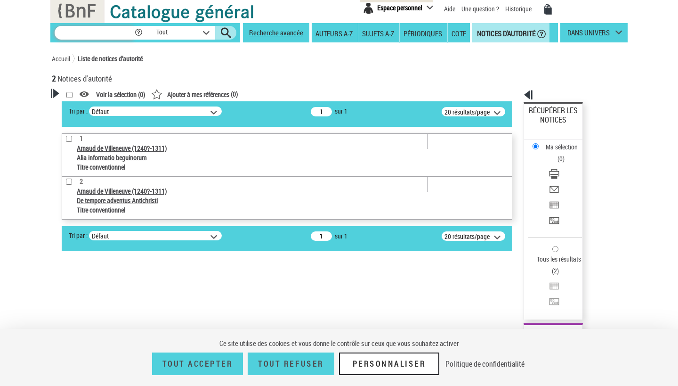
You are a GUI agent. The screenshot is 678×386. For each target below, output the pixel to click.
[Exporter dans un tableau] (566, 164)
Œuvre (73, 262)
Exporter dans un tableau (563, 164)
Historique (519, 8)
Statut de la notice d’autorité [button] (102, 291)
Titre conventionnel (95, 276)
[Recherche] (94, 33)
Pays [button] (68, 322)
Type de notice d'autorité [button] (97, 247)
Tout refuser (290, 364)
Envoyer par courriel (556, 152)
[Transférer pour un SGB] (566, 176)
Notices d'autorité (505, 33)
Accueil (61, 58)
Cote (459, 33)
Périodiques (423, 33)
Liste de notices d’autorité (110, 58)
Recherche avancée (276, 32)
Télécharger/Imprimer (558, 141)
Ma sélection (547, 125)
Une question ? (480, 8)
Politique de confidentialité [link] (485, 364)
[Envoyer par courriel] (566, 153)
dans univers (588, 35)
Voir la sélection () (241, 94)
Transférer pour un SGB (560, 175)
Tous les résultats (553, 201)
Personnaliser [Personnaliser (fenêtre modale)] (389, 364)
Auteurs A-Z (334, 33)
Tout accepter (197, 364)
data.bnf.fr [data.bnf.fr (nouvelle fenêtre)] (522, 288)
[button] (138, 33)
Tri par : (199, 111)
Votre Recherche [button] (90, 109)
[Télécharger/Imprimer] (566, 142)
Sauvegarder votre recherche (111, 212)
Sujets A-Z (378, 33)
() (315, 94)
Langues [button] (73, 306)
